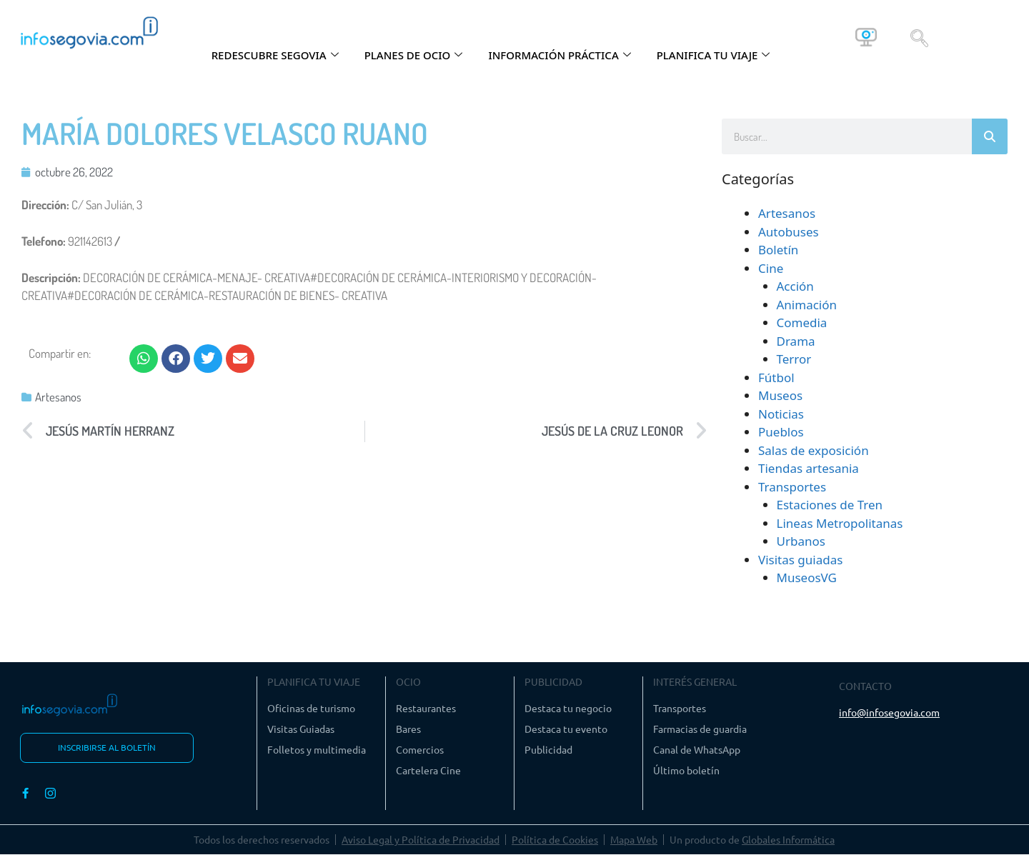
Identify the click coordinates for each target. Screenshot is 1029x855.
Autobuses (788, 232)
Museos (780, 395)
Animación (807, 304)
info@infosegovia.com (889, 712)
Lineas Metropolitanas (840, 523)
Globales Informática (788, 840)
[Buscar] (990, 136)
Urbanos (801, 541)
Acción (795, 286)
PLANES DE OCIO (413, 55)
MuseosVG (807, 577)
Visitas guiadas (800, 559)
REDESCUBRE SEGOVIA (275, 55)
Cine (770, 268)
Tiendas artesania (808, 468)
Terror (794, 359)
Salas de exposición (813, 450)
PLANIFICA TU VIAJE (713, 55)
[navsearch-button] (919, 37)
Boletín (778, 249)
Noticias (781, 414)
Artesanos (58, 396)
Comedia (802, 322)
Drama (796, 341)
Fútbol (776, 377)
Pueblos (781, 432)
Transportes (792, 487)
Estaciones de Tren (830, 504)
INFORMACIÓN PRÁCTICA (559, 55)
